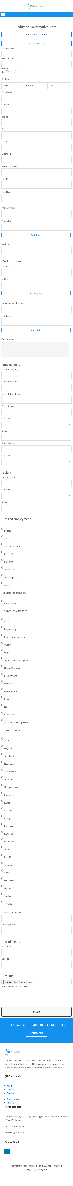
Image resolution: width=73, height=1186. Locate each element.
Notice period (8, 924)
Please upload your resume (15, 986)
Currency (5, 418)
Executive (9, 714)
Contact (10, 1102)
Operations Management (16, 722)
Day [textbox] (51, 85)
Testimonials (13, 1099)
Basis (4, 430)
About (10, 1085)
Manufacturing (11, 691)
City (3, 129)
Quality (7, 644)
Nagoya (8, 748)
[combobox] (12, 85)
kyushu (7, 896)
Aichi (6, 872)
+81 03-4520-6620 (14, 1126)
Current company (9, 369)
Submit (36, 1011)
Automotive (10, 603)
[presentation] (51, 990)
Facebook (6, 946)
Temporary (9, 569)
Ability (4, 279)
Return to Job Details (36, 34)
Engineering (10, 629)
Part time (8, 561)
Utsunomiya (10, 771)
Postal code (7, 92)
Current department (11, 394)
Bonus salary (7, 443)
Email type (6, 192)
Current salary (8, 406)
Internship (9, 554)
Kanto (7, 802)
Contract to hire (12, 546)
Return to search (36, 43)
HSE (6, 707)
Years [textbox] (5, 85)
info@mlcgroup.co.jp (14, 1132)
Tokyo (7, 740)
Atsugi (7, 818)
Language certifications (13, 303)
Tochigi (7, 849)
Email (4, 178)
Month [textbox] (29, 85)
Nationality (7, 244)
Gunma (7, 888)
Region (4, 116)
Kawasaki (8, 833)
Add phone (36, 235)
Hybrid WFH (10, 880)
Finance (8, 699)
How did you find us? (11, 912)
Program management (15, 637)
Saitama (8, 810)
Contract (8, 538)
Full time (8, 530)
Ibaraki (7, 857)
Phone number (8, 207)
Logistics (8, 652)
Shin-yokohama (11, 787)
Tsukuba (8, 903)
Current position (9, 381)
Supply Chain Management (17, 660)
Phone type (7, 220)
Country (6, 104)
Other (7, 585)
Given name (7, 58)
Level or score (8, 316)
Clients (10, 1089)
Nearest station (9, 166)
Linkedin (5, 958)
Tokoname (9, 864)
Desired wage (8, 477)
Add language (36, 293)
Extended (6, 153)
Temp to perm (10, 577)
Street (4, 141)
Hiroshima (9, 764)
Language (6, 266)
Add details (36, 330)
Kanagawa (9, 795)
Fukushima (9, 841)
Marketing (9, 683)
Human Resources (13, 668)
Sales (6, 621)
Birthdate (6, 79)
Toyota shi (9, 756)
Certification (7, 339)
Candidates (12, 1093)
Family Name (8, 48)
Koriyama (8, 826)
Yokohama (9, 779)
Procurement (10, 675)
